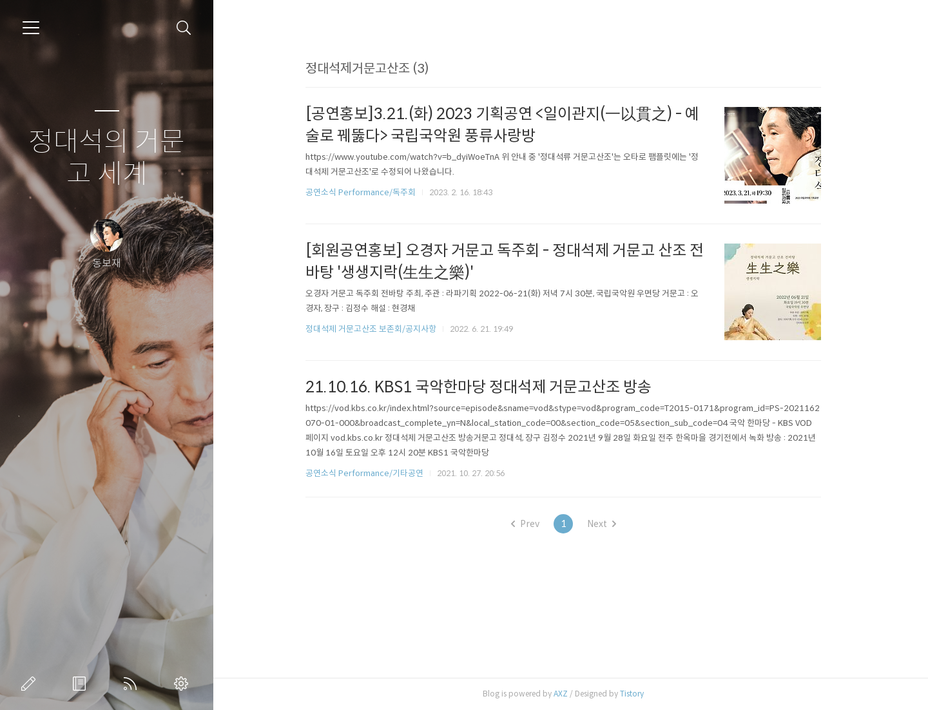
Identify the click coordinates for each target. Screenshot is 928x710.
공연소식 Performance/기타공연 (372, 473)
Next (608, 524)
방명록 (81, 683)
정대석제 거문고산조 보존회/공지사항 (378, 328)
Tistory (640, 693)
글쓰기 (30, 683)
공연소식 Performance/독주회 (368, 192)
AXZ (568, 693)
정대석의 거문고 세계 (106, 158)
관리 (183, 683)
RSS (132, 683)
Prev (532, 524)
